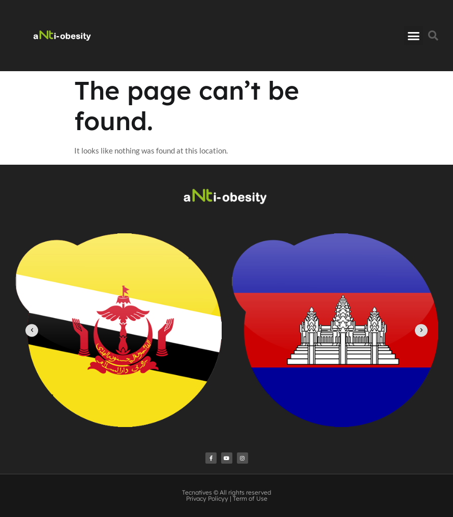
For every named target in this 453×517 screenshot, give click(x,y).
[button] (414, 35)
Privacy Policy (205, 498)
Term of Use (250, 498)
